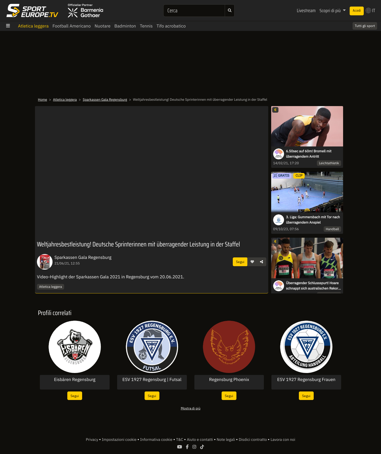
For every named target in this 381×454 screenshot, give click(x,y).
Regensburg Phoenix (229, 379)
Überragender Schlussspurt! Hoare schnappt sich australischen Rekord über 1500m (313, 286)
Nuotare (102, 26)
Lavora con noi (282, 439)
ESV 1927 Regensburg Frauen (306, 379)
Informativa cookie (156, 439)
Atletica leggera (33, 26)
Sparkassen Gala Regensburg (105, 99)
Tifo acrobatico (171, 26)
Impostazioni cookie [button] (119, 439)
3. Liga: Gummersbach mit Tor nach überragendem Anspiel (313, 220)
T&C (180, 439)
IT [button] (370, 10)
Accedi (357, 10)
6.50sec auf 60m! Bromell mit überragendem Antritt (308, 154)
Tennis (146, 26)
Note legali (226, 439)
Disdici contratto (253, 439)
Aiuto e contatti (200, 439)
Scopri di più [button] (331, 10)
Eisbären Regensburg (74, 379)
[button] (252, 261)
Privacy (92, 439)
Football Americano (71, 26)
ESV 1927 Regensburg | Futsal (152, 379)
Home (42, 99)
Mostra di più (190, 408)
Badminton (125, 26)
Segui (240, 261)
